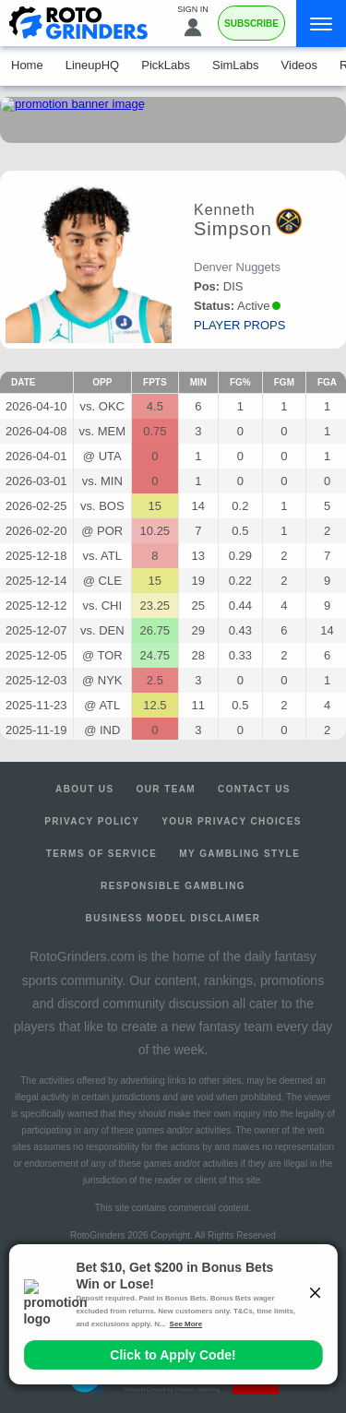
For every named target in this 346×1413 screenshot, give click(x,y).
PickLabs (165, 65)
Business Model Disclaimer (173, 918)
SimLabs (235, 65)
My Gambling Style (239, 854)
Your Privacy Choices (231, 821)
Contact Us (254, 789)
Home (27, 65)
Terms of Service (102, 854)
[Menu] (321, 23)
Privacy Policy (91, 821)
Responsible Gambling (173, 886)
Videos (299, 65)
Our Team (167, 789)
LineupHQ (93, 65)
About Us (84, 789)
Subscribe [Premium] (251, 23)
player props (239, 325)
